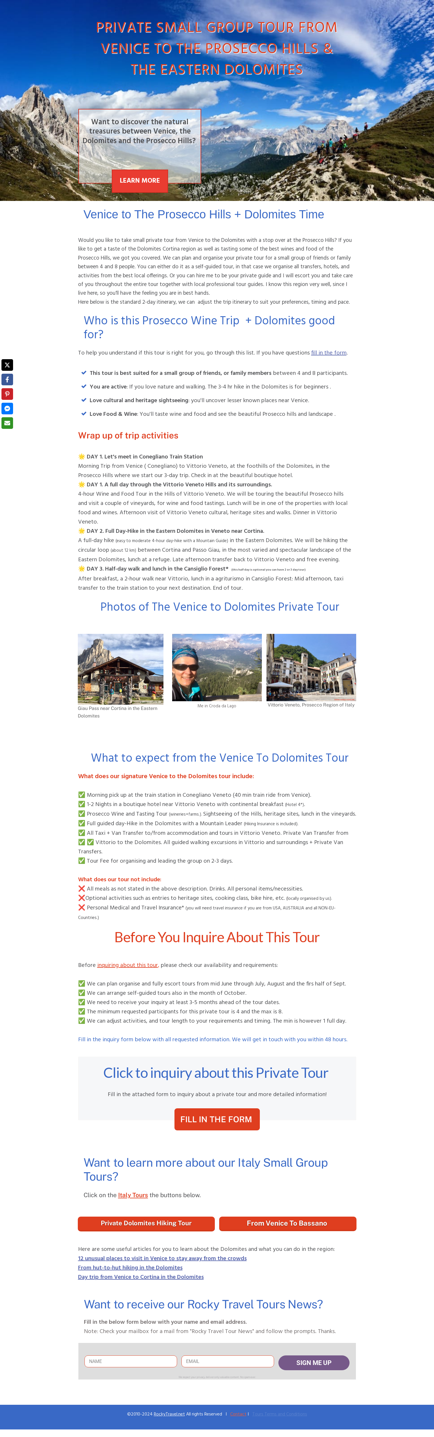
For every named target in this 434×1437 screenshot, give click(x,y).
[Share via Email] (7, 423)
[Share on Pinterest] (7, 394)
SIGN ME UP (314, 1362)
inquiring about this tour (127, 965)
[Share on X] (7, 365)
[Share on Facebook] (7, 379)
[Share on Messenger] (7, 408)
